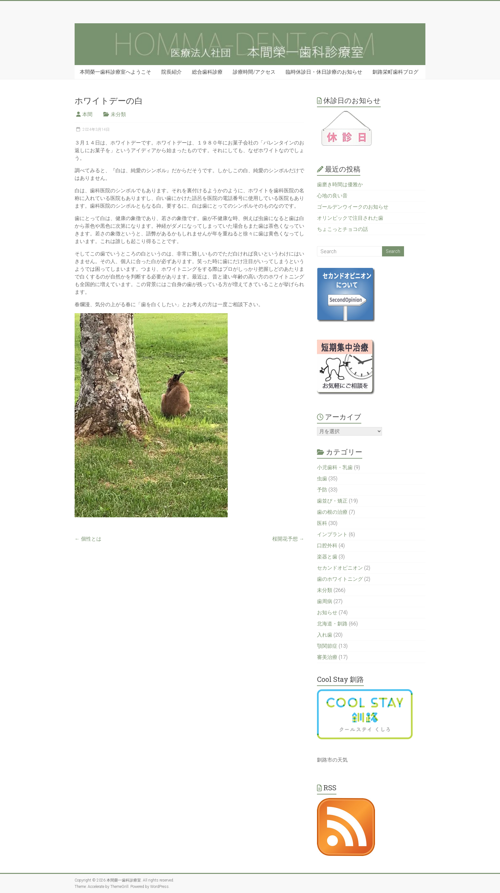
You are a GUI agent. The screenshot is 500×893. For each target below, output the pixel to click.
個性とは (88, 539)
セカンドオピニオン (340, 568)
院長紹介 (171, 72)
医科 (322, 523)
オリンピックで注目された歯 (350, 218)
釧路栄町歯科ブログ (395, 72)
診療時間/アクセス (254, 72)
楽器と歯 (327, 557)
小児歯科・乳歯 (335, 467)
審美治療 (327, 657)
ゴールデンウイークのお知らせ (352, 207)
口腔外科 (327, 545)
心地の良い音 (332, 196)
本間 (87, 114)
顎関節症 (327, 646)
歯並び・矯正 (332, 501)
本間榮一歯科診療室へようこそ (115, 72)
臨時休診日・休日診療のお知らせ (324, 72)
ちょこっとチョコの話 (342, 229)
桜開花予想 (288, 539)
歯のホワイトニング (340, 579)
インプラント (332, 534)
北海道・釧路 (332, 624)
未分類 (118, 114)
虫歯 (322, 479)
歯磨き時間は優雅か (340, 184)
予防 (322, 490)
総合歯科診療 (207, 72)
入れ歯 (324, 635)
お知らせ (327, 612)
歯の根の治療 (332, 512)
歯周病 (324, 601)
